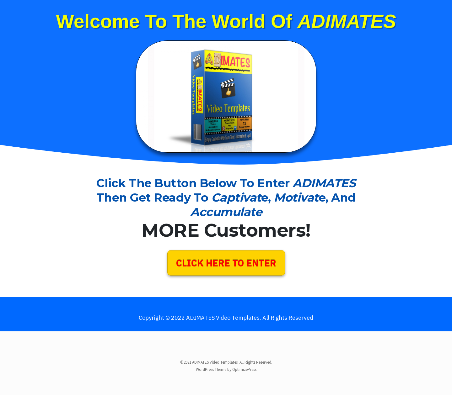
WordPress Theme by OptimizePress (226, 369)
